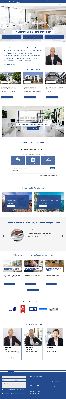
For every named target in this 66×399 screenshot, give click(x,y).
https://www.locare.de (34, 393)
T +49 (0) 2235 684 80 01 (9, 356)
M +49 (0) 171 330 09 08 (9, 357)
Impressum (54, 376)
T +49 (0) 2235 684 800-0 (30, 356)
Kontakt (53, 386)
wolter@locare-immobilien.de (11, 358)
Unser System (46, 4)
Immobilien (40, 4)
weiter (52, 168)
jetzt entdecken (35, 128)
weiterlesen (11, 283)
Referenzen (53, 4)
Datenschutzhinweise (15, 170)
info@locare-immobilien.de (31, 358)
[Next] (62, 236)
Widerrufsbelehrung (56, 381)
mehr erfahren (10, 206)
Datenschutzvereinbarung (14, 393)
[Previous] (3, 236)
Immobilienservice (60, 4)
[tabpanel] (33, 236)
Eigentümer (33, 4)
